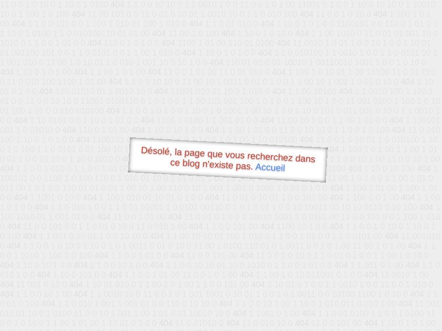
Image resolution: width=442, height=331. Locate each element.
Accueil (270, 167)
